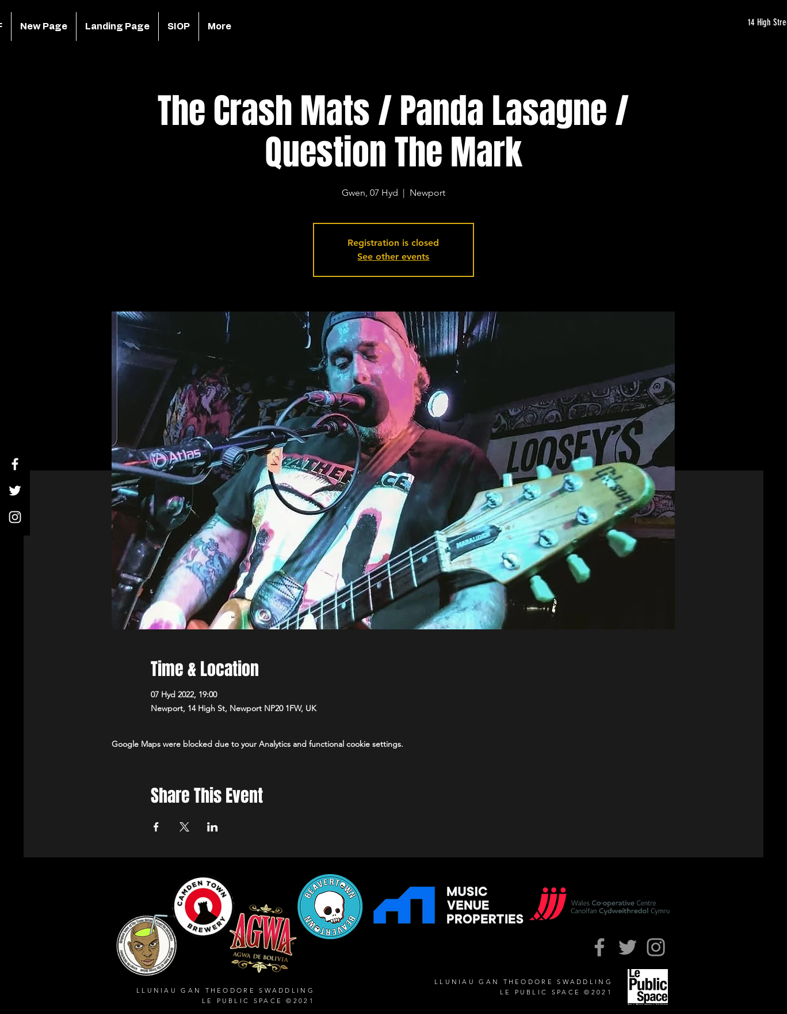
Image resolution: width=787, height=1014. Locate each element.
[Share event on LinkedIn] (212, 826)
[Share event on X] (184, 826)
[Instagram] (15, 517)
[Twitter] (15, 491)
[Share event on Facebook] (156, 826)
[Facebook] (15, 464)
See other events (393, 256)
